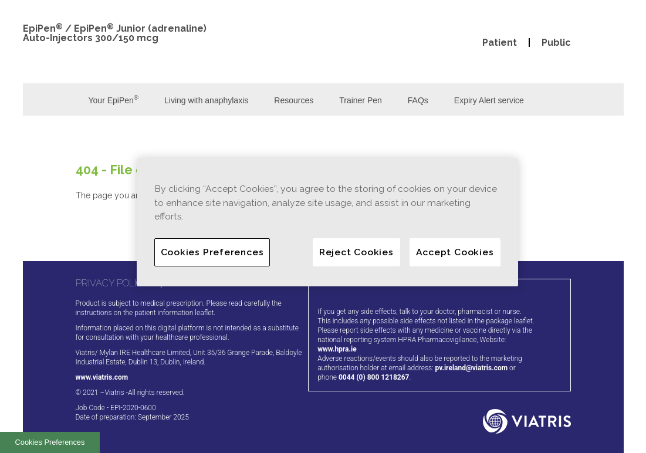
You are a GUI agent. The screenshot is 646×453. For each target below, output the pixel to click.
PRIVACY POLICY (112, 283)
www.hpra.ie (336, 349)
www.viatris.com (102, 377)
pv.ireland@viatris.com (471, 368)
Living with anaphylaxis (206, 100)
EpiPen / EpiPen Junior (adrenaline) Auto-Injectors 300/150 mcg (115, 33)
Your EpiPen (114, 99)
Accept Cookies (455, 252)
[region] (327, 222)
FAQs (418, 100)
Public (556, 42)
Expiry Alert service (489, 100)
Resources (293, 100)
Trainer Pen (360, 100)
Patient (499, 42)
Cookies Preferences (50, 442)
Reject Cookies (356, 252)
